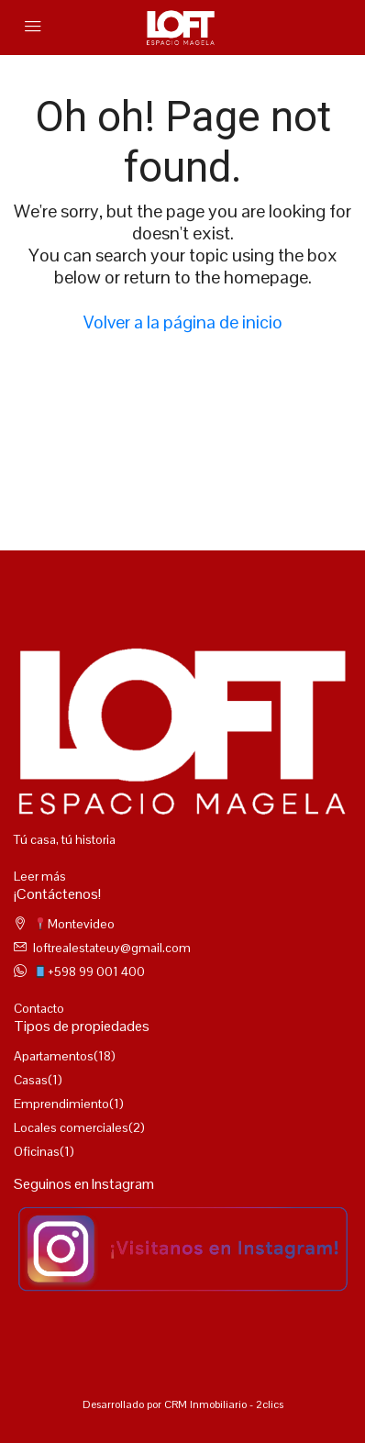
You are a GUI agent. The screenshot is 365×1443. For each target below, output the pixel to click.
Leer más (40, 876)
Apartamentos (54, 1056)
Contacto (39, 1008)
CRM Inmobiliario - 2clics (223, 1404)
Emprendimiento (61, 1103)
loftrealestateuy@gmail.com (112, 947)
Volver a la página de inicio (182, 322)
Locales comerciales (71, 1127)
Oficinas (37, 1151)
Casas (31, 1079)
